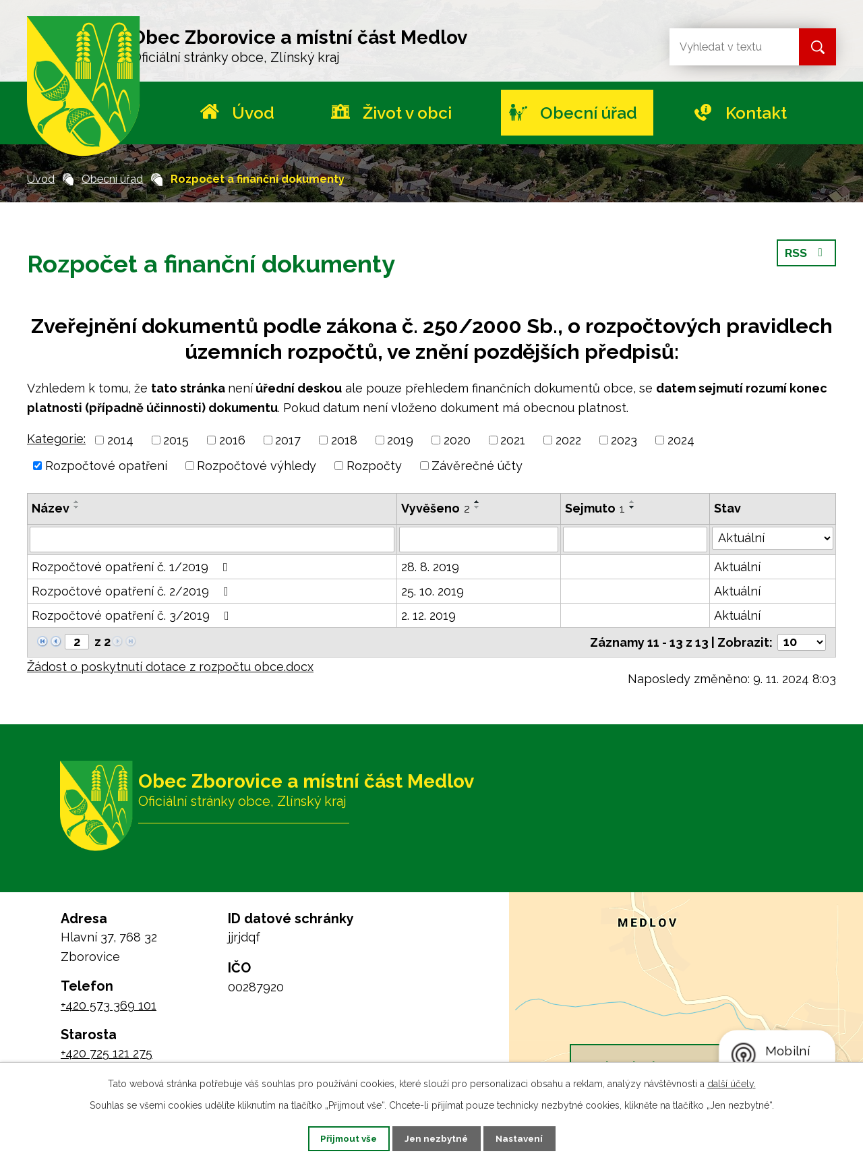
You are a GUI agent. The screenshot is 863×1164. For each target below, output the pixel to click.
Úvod (253, 113)
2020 (457, 440)
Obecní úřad (588, 113)
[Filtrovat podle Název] (212, 539)
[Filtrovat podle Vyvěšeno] (478, 539)
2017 (288, 440)
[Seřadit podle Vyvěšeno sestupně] (477, 507)
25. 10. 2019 (432, 591)
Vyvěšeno (435, 508)
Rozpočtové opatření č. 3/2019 (133, 615)
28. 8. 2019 (430, 567)
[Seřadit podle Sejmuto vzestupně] (632, 501)
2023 (624, 440)
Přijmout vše (340, 1137)
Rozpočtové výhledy (256, 466)
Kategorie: (56, 439)
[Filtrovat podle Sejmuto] (635, 539)
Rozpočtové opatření (106, 466)
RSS (806, 257)
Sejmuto (595, 508)
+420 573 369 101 (108, 1005)
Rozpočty (374, 466)
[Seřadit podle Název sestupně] (76, 507)
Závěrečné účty (477, 466)
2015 (176, 440)
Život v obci (407, 113)
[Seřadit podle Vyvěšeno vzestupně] (477, 501)
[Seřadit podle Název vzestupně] (76, 501)
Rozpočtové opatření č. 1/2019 (132, 567)
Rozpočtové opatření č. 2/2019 (133, 591)
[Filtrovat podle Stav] (772, 538)
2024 (680, 440)
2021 (512, 440)
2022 (568, 440)
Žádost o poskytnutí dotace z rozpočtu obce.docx (170, 667)
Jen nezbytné (437, 1137)
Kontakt (756, 113)
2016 (232, 440)
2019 (400, 440)
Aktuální (737, 567)
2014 (120, 440)
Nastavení (528, 1137)
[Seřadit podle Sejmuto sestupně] (632, 507)
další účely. (731, 1082)
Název (50, 508)
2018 (344, 440)
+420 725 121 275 (106, 1053)
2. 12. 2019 (428, 615)
